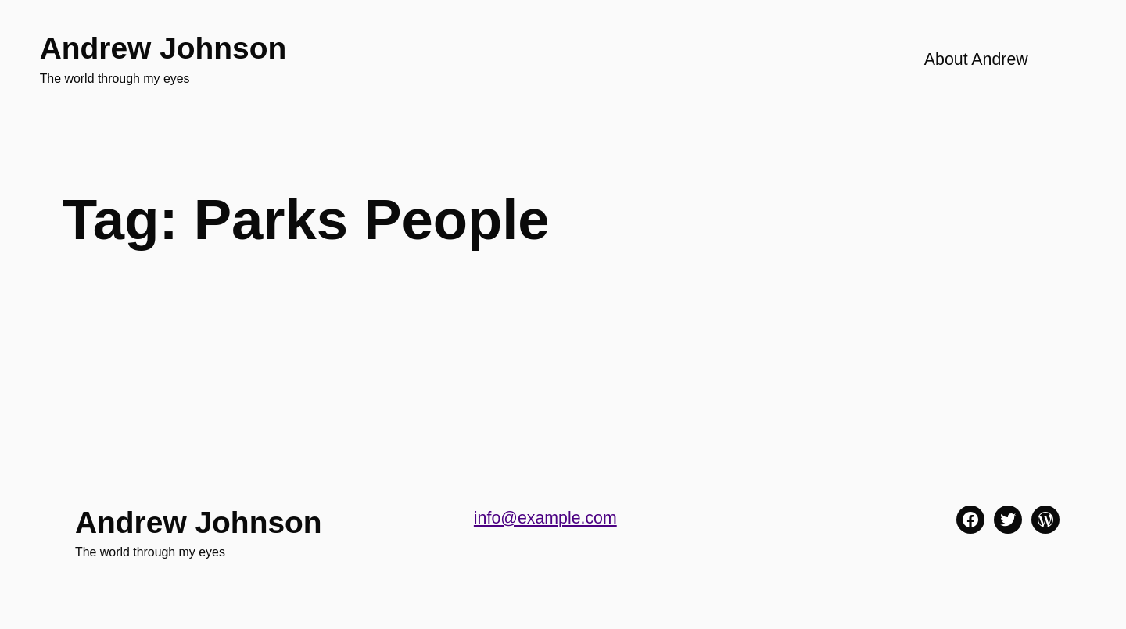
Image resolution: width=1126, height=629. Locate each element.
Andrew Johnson (163, 48)
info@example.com (545, 518)
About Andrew (976, 59)
